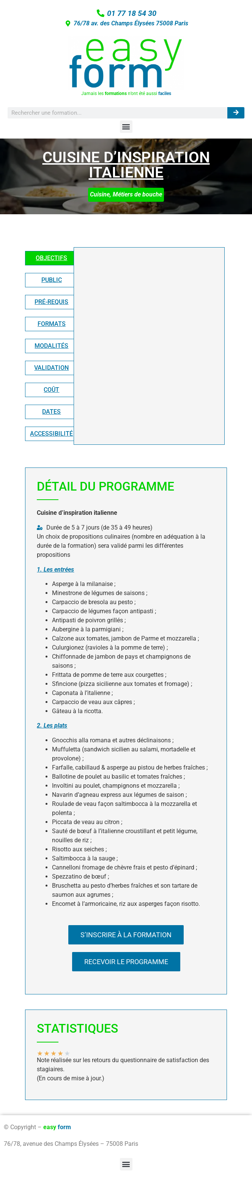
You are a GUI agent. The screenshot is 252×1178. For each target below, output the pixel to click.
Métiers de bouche (137, 194)
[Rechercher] (235, 112)
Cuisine (100, 194)
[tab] (51, 258)
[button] (126, 126)
